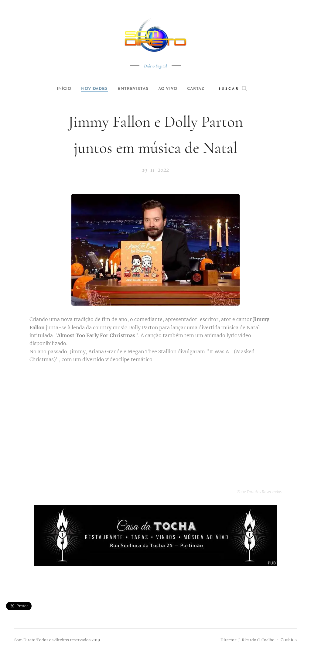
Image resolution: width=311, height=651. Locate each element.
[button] (242, 89)
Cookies (289, 639)
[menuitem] (59, 89)
